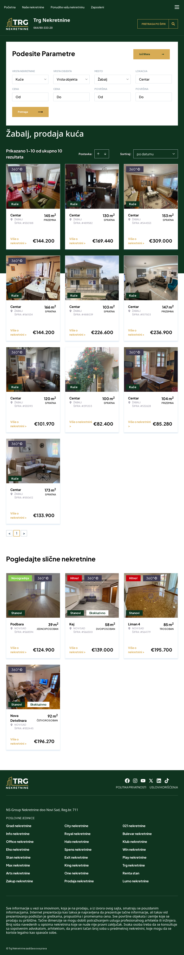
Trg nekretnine (134, 864)
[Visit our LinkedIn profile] (158, 779)
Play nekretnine (135, 856)
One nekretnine (76, 872)
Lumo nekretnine (136, 879)
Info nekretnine (18, 832)
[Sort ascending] (98, 152)
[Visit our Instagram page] (135, 779)
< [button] (9, 532)
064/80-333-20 (43, 28)
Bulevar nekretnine (137, 832)
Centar (144, 78)
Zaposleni (97, 7)
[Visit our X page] (151, 779)
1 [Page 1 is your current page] (16, 532)
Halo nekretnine (76, 840)
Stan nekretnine (18, 856)
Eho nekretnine (17, 848)
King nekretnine (76, 864)
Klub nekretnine (135, 840)
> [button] (24, 532)
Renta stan (131, 872)
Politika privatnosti (131, 786)
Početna (10, 7)
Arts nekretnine (18, 872)
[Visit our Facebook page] (127, 779)
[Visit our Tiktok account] (166, 779)
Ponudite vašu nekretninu (68, 7)
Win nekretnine (134, 848)
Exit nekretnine (76, 856)
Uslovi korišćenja (164, 786)
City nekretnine (76, 824)
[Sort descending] (105, 152)
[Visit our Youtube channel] (143, 779)
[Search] (173, 24)
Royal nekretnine (77, 832)
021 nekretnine (134, 824)
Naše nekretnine (33, 7)
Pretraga (30, 110)
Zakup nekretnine (19, 879)
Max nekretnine (18, 864)
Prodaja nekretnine (79, 879)
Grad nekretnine (18, 824)
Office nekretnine (20, 840)
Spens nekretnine (78, 848)
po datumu (145, 152)
